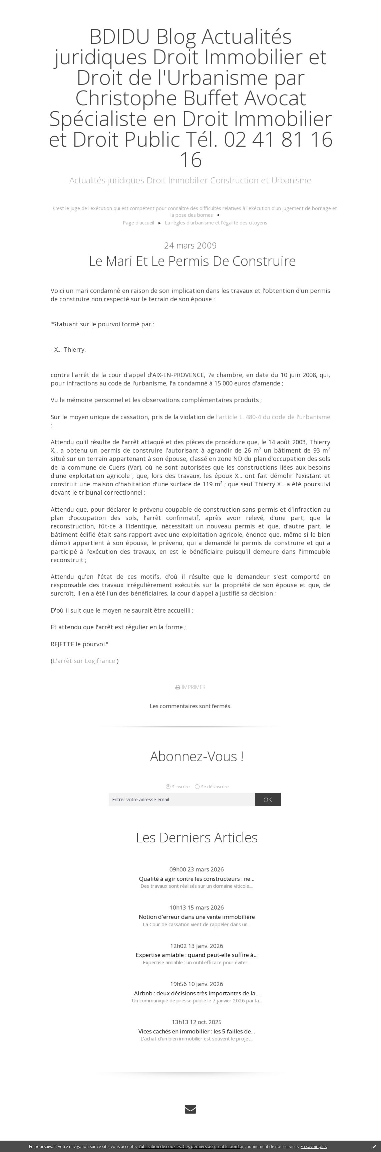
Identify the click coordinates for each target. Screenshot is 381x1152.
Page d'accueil (138, 222)
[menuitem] (195, 212)
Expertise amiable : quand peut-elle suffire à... (197, 955)
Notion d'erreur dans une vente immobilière (197, 917)
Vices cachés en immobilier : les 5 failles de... (196, 1031)
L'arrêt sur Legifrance (84, 661)
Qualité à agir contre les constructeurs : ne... (196, 878)
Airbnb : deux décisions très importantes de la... (197, 993)
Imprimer (190, 687)
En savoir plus (314, 1146)
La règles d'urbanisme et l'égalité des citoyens (216, 222)
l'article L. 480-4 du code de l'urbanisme (273, 417)
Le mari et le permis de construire (192, 261)
